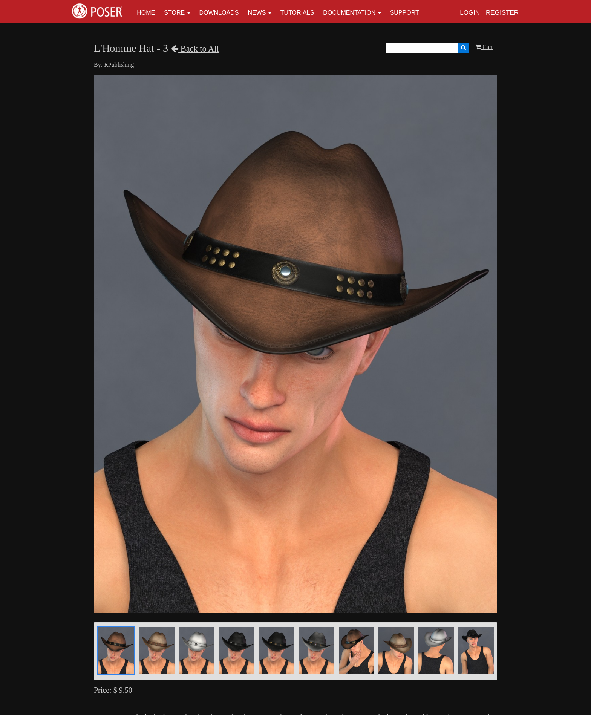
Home (146, 12)
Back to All (195, 49)
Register (502, 12)
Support (404, 12)
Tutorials (297, 12)
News (257, 12)
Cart (484, 47)
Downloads (219, 12)
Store (174, 12)
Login (470, 12)
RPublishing (119, 64)
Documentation (349, 12)
